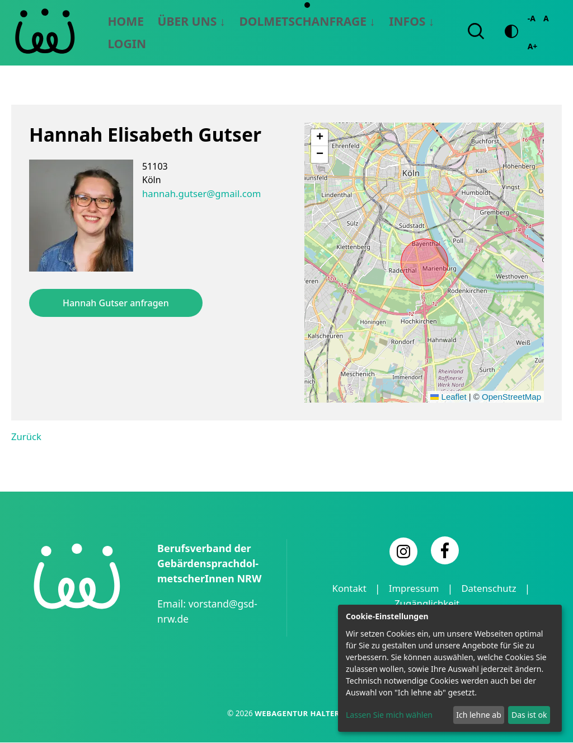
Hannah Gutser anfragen (116, 304)
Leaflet (448, 398)
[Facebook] (445, 552)
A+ (530, 47)
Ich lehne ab (478, 714)
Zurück (25, 438)
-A (529, 19)
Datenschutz (491, 589)
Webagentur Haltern (300, 714)
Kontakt (345, 589)
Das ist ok (529, 714)
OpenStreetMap (511, 398)
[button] (319, 139)
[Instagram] (403, 553)
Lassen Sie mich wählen (389, 714)
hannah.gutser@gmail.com (199, 195)
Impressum (413, 589)
